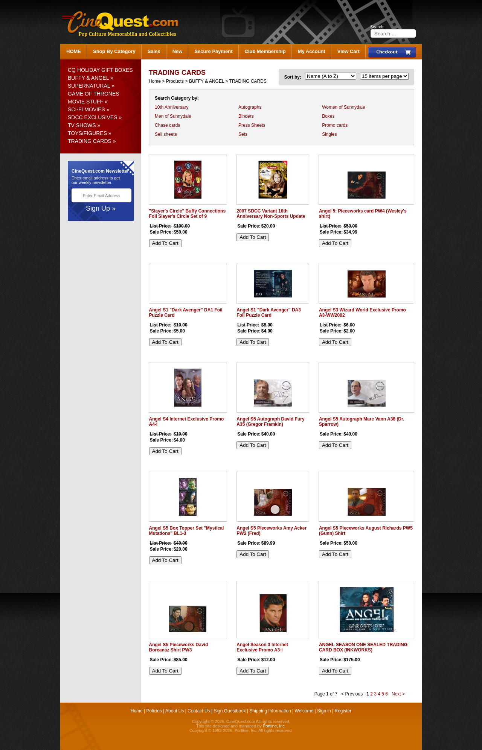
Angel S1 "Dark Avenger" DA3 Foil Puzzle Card (268, 312)
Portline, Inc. (274, 726)
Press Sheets (251, 125)
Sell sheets (166, 134)
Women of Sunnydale (343, 107)
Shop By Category (114, 51)
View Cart (348, 51)
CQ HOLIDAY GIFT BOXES (100, 70)
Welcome (303, 711)
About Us (174, 711)
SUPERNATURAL (89, 86)
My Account (311, 51)
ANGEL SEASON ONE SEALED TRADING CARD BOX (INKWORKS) (363, 647)
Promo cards (335, 125)
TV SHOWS (82, 125)
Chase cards (167, 125)
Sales (154, 51)
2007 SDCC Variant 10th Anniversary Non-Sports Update (270, 213)
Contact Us (199, 711)
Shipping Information (270, 711)
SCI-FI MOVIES (86, 109)
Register (343, 711)
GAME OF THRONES (93, 94)
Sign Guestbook (230, 711)
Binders (246, 116)
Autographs (249, 107)
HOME (73, 51)
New (177, 51)
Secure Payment (213, 51)
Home (155, 81)
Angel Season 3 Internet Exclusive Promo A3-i (262, 647)
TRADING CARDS (89, 141)
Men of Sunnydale (173, 116)
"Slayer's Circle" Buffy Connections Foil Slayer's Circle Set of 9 (187, 213)
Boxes (328, 116)
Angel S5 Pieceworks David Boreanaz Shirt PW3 (178, 647)
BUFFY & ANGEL (88, 78)
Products (175, 81)
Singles (329, 134)
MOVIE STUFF (85, 102)
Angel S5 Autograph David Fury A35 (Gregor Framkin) (270, 421)
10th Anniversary (171, 107)
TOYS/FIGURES (87, 133)
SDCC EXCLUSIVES (92, 117)
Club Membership (265, 51)
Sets (242, 134)
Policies (154, 711)
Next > (398, 694)
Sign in (324, 711)
